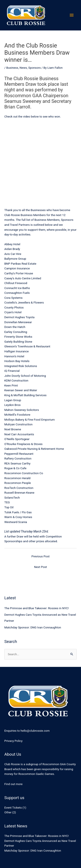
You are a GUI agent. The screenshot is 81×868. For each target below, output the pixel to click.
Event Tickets (13, 807)
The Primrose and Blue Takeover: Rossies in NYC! (36, 608)
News (23, 67)
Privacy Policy (13, 740)
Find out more (13, 784)
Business (12, 67)
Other (7, 812)
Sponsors (34, 67)
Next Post (40, 567)
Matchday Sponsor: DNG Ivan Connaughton (32, 627)
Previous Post (41, 556)
